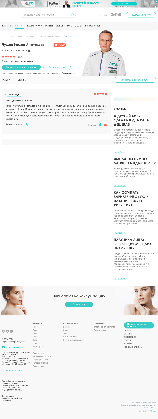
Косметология (99, 330)
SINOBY (153, 411)
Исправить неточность (137, 80)
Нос (34, 327)
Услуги (49, 26)
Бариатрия (38, 346)
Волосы (66, 327)
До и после (130, 337)
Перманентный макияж (73, 340)
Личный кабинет (133, 347)
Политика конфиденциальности (144, 402)
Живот (36, 343)
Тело (35, 340)
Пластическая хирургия (104, 327)
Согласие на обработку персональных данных (138, 405)
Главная (6, 80)
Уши (35, 350)
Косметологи (34, 26)
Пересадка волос (40, 360)
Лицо (35, 330)
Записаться (79, 304)
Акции (127, 330)
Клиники (7, 26)
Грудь (35, 337)
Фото (69, 26)
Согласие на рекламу (148, 408)
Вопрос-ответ (92, 26)
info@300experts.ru (14, 347)
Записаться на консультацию (21, 67)
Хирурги (19, 26)
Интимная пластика (42, 356)
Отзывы (60, 26)
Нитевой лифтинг (40, 363)
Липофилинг (38, 353)
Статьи (78, 26)
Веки (35, 333)
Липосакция (38, 366)
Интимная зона (70, 337)
